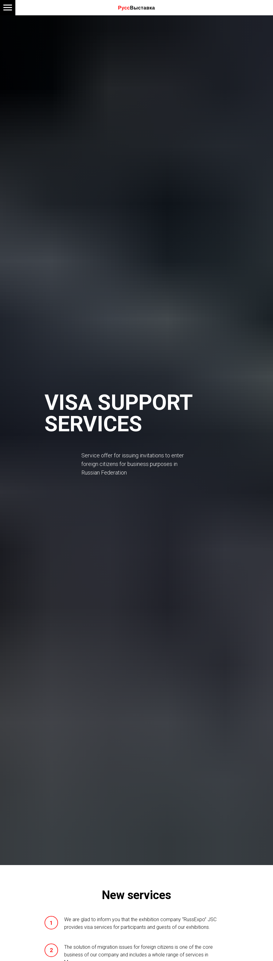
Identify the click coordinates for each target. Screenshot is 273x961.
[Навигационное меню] (7, 8)
